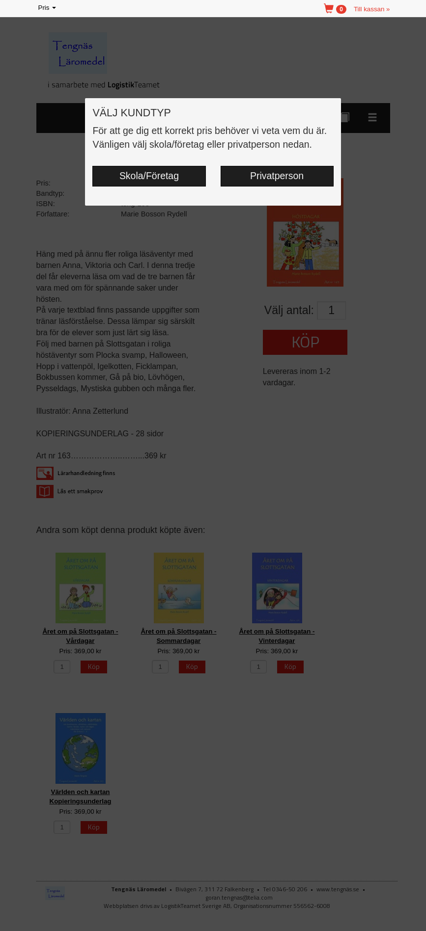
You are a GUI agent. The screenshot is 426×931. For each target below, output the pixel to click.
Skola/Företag (149, 175)
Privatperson (277, 175)
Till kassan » (372, 9)
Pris (48, 8)
